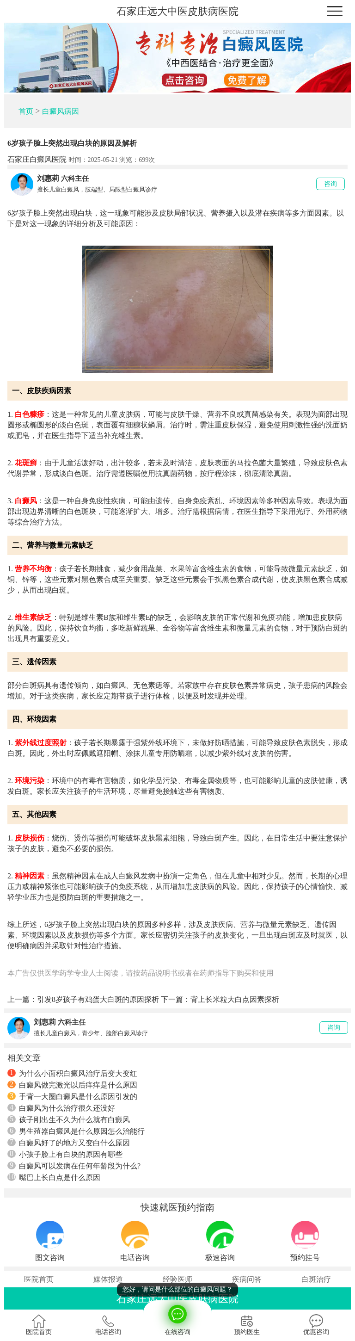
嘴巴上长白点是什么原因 (53, 1177)
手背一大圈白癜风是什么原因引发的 (72, 1096)
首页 (25, 111)
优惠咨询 (316, 1324)
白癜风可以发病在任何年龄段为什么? (74, 1166)
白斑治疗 (316, 1279)
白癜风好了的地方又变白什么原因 (68, 1142)
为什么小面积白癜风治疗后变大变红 (72, 1073)
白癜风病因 (60, 111)
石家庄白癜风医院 (37, 159)
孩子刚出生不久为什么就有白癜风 (68, 1119)
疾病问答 (247, 1279)
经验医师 (177, 1279)
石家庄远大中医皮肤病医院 (177, 11)
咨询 (330, 183)
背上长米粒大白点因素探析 (234, 999)
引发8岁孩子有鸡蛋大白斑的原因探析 (98, 999)
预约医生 (247, 1324)
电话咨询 (108, 1324)
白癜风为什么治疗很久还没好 (61, 1108)
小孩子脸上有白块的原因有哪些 (64, 1154)
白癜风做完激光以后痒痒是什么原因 (72, 1085)
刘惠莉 (48, 178)
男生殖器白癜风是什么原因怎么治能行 (76, 1131)
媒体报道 (108, 1279)
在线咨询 (177, 1317)
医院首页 (39, 1279)
